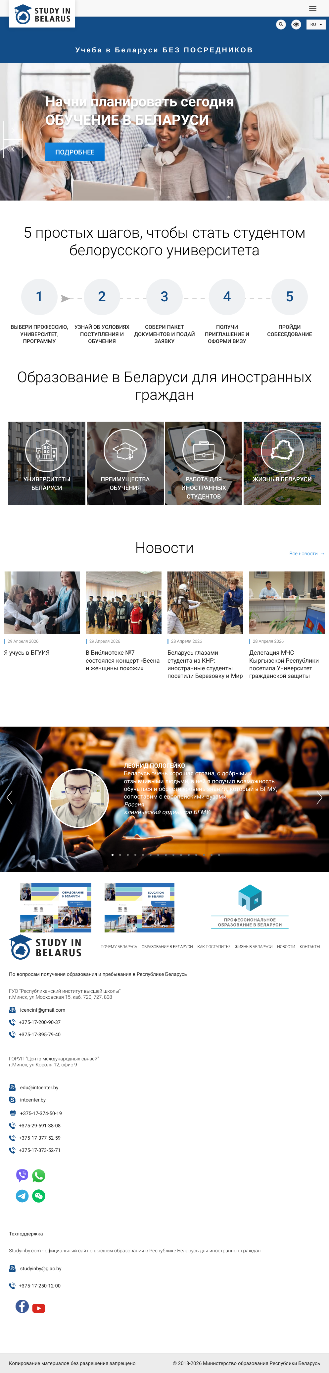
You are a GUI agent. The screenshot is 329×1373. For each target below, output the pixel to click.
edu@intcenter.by (39, 1088)
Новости (286, 946)
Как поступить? (213, 946)
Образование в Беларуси (167, 946)
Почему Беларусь (119, 946)
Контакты (310, 946)
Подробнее (75, 152)
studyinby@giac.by (41, 1269)
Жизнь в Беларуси (254, 946)
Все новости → (307, 554)
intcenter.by (33, 1100)
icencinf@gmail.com (43, 1010)
